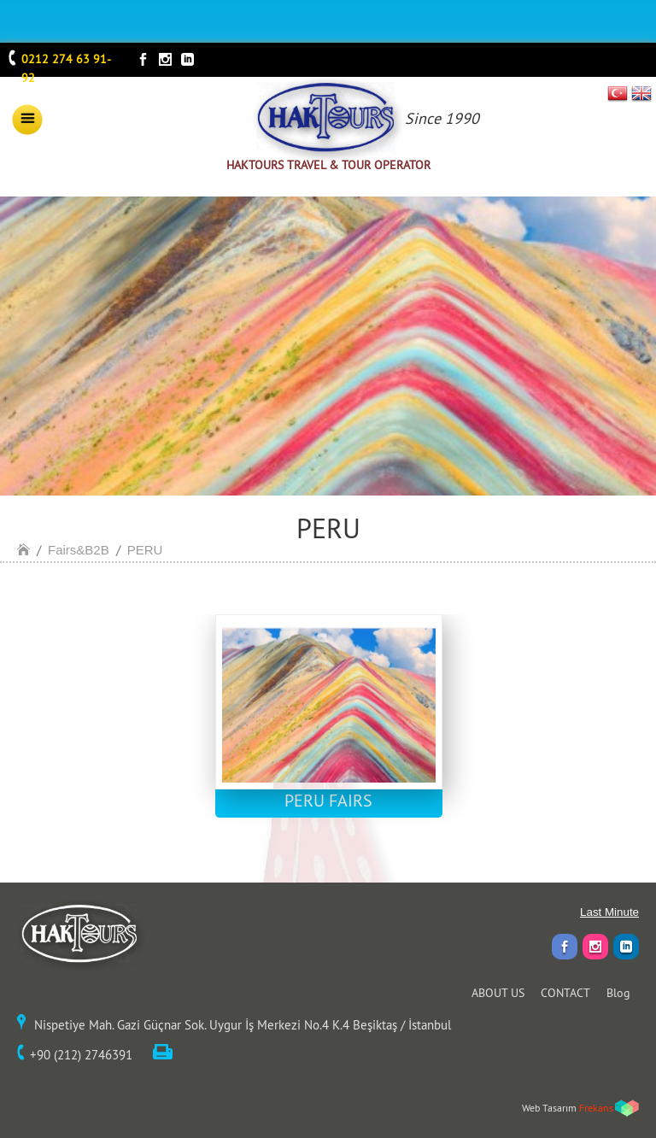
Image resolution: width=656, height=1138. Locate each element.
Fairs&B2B (78, 550)
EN (641, 93)
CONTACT (565, 992)
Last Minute (609, 912)
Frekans (596, 1107)
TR (618, 93)
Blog (618, 992)
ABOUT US (498, 992)
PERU (145, 550)
